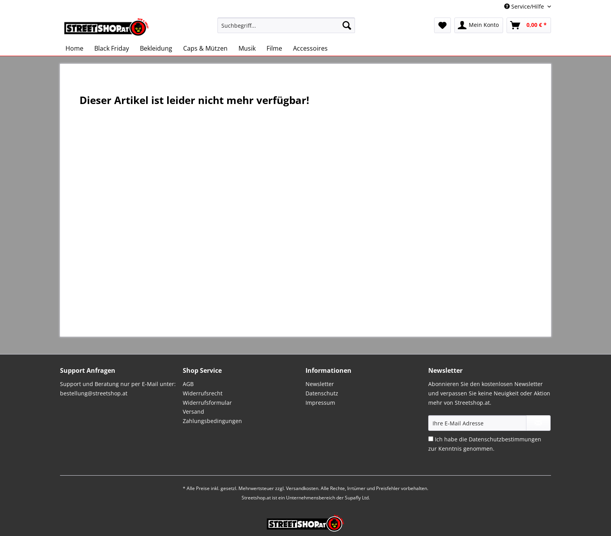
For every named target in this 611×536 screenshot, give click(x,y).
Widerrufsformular (207, 402)
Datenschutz (322, 393)
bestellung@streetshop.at (93, 393)
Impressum (320, 402)
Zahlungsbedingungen (212, 421)
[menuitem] (286, 29)
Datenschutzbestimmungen (505, 439)
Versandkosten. (303, 488)
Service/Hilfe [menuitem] (525, 6)
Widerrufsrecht (203, 393)
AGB (188, 384)
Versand (193, 411)
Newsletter (320, 384)
